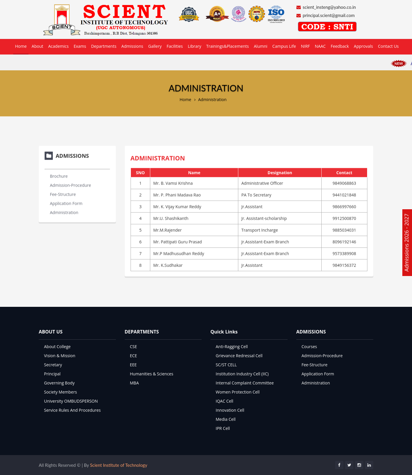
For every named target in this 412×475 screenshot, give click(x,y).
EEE (133, 364)
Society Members (60, 392)
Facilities (175, 46)
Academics (58, 46)
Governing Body (59, 383)
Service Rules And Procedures (72, 410)
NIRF (305, 46)
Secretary (53, 364)
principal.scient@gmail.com (329, 15)
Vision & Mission (59, 355)
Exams (80, 46)
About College (57, 346)
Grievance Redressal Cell (239, 355)
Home (21, 46)
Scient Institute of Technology (118, 465)
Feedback (340, 46)
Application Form (66, 202)
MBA (134, 383)
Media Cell (226, 419)
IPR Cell (223, 428)
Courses (309, 346)
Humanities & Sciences (151, 374)
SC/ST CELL (226, 364)
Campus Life (284, 46)
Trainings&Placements (227, 46)
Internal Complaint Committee (245, 383)
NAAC (320, 46)
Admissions (132, 46)
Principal (52, 374)
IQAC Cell (224, 401)
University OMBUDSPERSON (71, 401)
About (37, 46)
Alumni (260, 46)
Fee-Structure (63, 193)
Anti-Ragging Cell (232, 346)
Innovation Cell (230, 410)
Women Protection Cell (237, 392)
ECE (133, 355)
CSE (133, 346)
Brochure (59, 175)
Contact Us (388, 46)
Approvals (363, 46)
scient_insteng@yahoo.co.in (329, 7)
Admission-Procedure (70, 184)
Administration (212, 99)
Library (194, 46)
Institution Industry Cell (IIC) (242, 374)
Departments (103, 46)
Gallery (155, 46)
